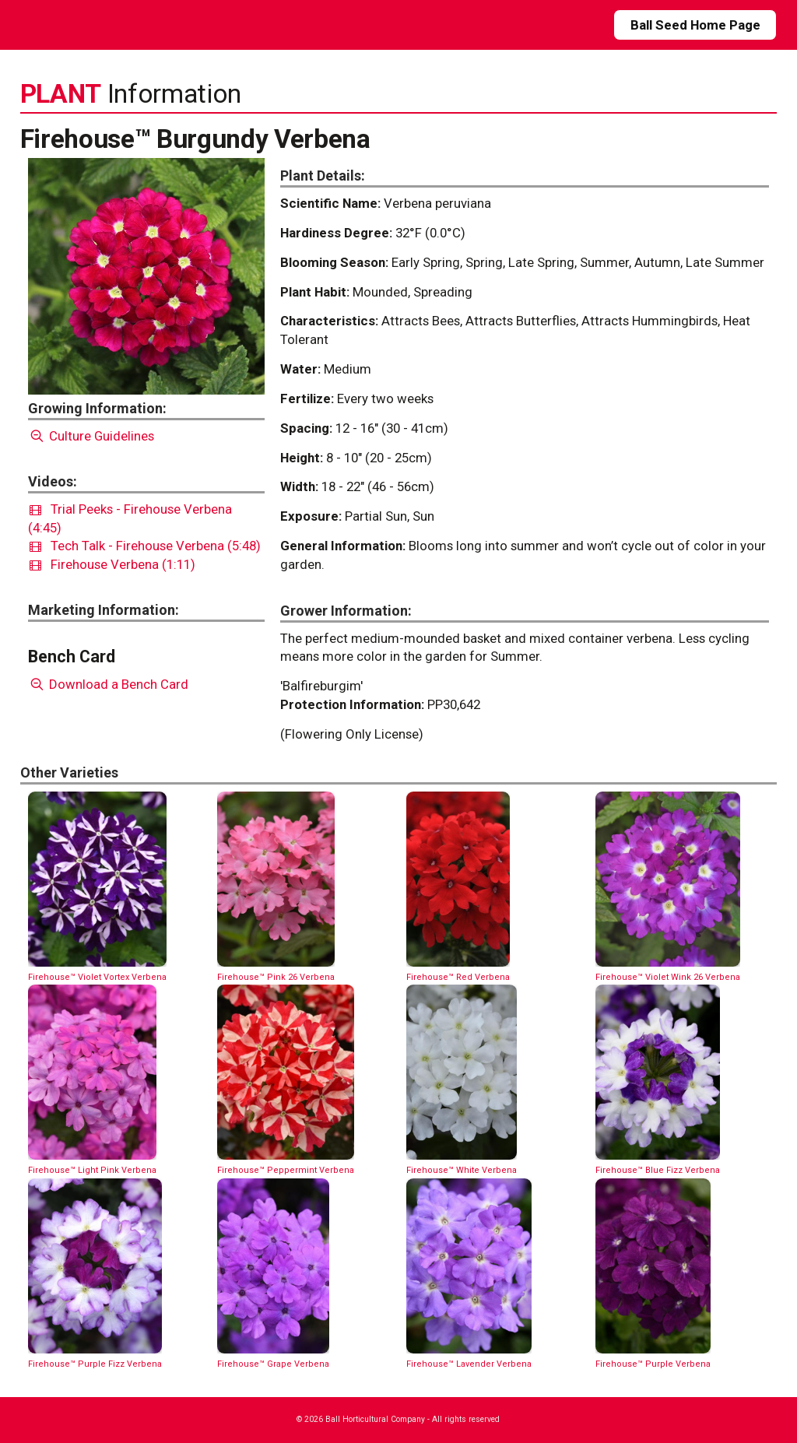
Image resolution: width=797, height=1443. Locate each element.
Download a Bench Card (108, 684)
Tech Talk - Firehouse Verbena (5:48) (145, 545)
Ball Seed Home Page (695, 25)
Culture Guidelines (91, 436)
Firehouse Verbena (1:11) (112, 564)
